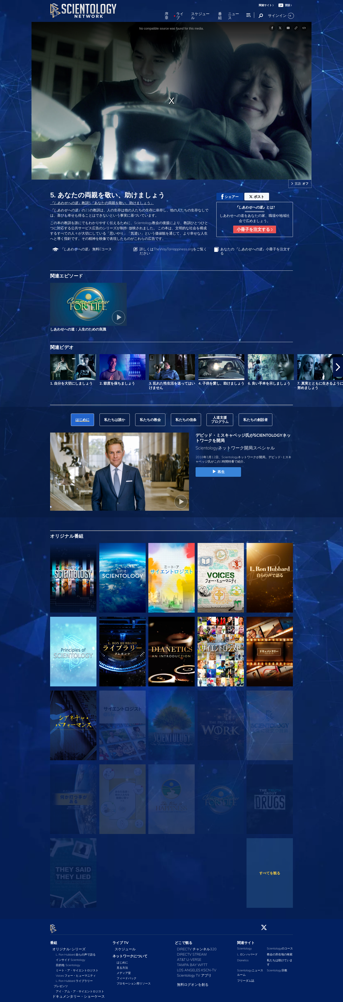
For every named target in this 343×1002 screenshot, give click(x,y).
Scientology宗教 (277, 968)
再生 (218, 472)
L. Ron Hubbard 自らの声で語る (76, 952)
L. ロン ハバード (247, 951)
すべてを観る (269, 873)
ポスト (256, 196)
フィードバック (126, 975)
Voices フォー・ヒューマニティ (76, 973)
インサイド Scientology (70, 957)
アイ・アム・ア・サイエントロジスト (80, 988)
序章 (166, 16)
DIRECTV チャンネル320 (197, 946)
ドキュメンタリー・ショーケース (78, 993)
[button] (338, 367)
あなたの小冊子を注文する (255, 251)
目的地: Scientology (68, 962)
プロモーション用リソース (134, 981)
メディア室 (124, 970)
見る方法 (122, 965)
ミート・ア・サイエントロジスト (77, 967)
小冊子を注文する (255, 229)
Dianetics (242, 958)
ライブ (180, 16)
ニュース (233, 16)
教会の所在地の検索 (279, 951)
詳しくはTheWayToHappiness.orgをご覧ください (173, 251)
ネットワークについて (129, 953)
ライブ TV (120, 940)
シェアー (230, 196)
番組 (220, 16)
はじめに (122, 960)
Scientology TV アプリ (194, 972)
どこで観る (183, 940)
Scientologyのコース (280, 945)
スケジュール (200, 16)
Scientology (244, 945)
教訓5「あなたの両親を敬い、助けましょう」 (102, 203)
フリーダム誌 (245, 978)
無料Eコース (86, 249)
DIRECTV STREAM (192, 951)
